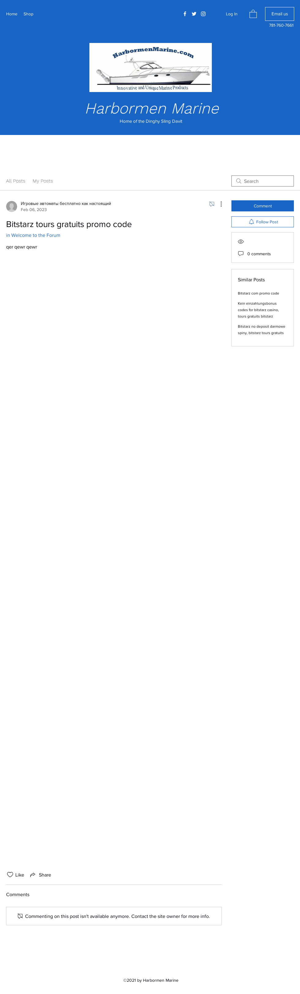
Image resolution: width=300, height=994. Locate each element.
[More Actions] (218, 204)
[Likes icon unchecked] (10, 874)
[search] (262, 181)
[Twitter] (194, 14)
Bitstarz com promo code (258, 293)
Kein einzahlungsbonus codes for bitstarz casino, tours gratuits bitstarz (258, 309)
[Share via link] (40, 874)
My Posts (43, 181)
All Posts (15, 181)
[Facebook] (185, 14)
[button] (253, 13)
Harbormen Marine (151, 108)
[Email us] (279, 14)
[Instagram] (203, 14)
